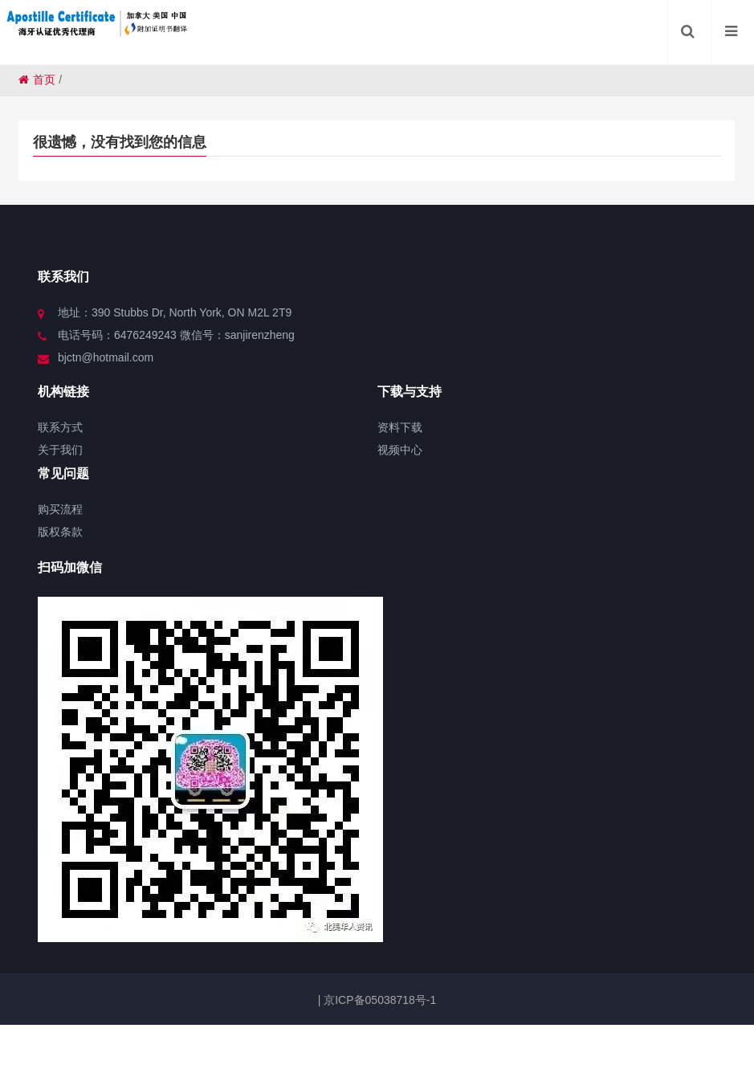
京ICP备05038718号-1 (378, 999)
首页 (36, 79)
